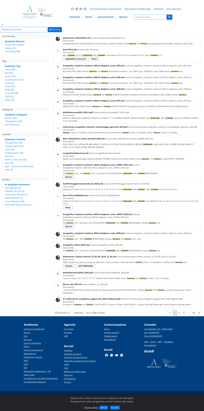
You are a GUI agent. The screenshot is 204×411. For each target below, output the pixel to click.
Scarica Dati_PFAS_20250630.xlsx (104, 195)
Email (153, 342)
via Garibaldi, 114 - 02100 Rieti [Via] (158, 329)
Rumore (28, 339)
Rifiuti (27, 346)
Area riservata (173, 8)
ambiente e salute (75, 59)
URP (66, 336)
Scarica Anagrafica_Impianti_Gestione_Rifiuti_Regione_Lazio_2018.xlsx (158, 89)
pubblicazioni (14, 79)
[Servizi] (90, 17)
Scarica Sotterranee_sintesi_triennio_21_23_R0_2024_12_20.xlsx (146, 256)
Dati (9, 156)
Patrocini (68, 375)
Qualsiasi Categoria (16, 114)
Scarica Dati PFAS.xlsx (88, 49)
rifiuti (68, 177)
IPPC (26, 360)
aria (9, 73)
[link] (2, 25)
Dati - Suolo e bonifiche (19, 166)
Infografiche (13, 121)
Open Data (29, 375)
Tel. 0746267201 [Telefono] (151, 332)
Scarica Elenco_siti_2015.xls (95, 284)
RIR (25, 368)
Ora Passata (13, 188)
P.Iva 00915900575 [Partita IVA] (153, 336)
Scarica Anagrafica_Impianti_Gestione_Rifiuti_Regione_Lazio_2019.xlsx (158, 233)
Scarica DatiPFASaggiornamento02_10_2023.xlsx (127, 184)
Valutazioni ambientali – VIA (37, 371)
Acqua (27, 332)
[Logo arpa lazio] (29, 12)
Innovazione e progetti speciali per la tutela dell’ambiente (41, 380)
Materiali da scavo (72, 354)
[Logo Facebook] (72, 8)
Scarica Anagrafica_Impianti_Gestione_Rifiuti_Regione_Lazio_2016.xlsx (158, 77)
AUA (26, 364)
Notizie (11, 118)
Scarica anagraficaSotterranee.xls (104, 153)
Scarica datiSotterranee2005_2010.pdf (111, 272)
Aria (26, 336)
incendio (11, 93)
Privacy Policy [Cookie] (91, 407)
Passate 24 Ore (14, 191)
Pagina (10, 48)
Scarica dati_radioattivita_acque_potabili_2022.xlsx (129, 138)
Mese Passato (14, 198)
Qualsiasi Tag (12, 66)
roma (10, 86)
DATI (9, 149)
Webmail (158, 8)
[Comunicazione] (107, 17)
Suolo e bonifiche (32, 343)
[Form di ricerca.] (150, 17)
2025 (9, 89)
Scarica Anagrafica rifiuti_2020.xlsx (106, 245)
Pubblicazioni (14, 146)
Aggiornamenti (111, 332)
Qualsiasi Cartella (15, 139)
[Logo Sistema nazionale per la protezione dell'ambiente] (45, 12)
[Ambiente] (76, 17)
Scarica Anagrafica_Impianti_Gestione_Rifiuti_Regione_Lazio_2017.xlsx (158, 100)
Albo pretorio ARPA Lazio (137, 8)
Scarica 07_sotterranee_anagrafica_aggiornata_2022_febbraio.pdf (151, 299)
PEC (146, 342)
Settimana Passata (16, 194)
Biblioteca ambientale (75, 371)
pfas (94, 59)
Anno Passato (14, 201)
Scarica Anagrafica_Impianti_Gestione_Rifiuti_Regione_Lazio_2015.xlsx (158, 65)
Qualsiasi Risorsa (15, 41)
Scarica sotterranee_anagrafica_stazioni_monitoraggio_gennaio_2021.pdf (162, 127)
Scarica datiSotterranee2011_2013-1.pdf (111, 112)
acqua (10, 76)
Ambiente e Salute (33, 357)
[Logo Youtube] (81, 8)
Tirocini (67, 382)
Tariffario (68, 350)
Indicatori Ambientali (34, 329)
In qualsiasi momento (17, 184)
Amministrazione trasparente (105, 8)
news (10, 69)
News (107, 329)
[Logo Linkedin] (85, 8)
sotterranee (85, 266)
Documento (14, 44)
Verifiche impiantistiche (75, 357)
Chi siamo (69, 329)
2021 (9, 96)
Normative (12, 124)
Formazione (70, 378)
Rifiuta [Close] (104, 407)
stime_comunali (16, 159)
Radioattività (30, 353)
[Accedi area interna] (149, 351)
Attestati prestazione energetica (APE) (80, 363)
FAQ (66, 368)
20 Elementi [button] (63, 313)
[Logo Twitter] (77, 8)
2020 (9, 100)
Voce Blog (12, 51)
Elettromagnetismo (33, 350)
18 (194, 313)
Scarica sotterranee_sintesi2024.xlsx (108, 38)
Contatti (68, 332)
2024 (9, 83)
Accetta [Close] (115, 407)
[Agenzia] (125, 17)
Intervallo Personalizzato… (19, 204)
